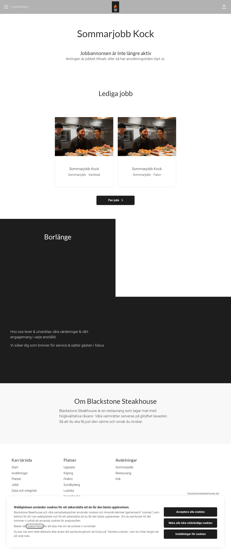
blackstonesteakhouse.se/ (203, 493)
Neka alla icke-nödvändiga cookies (190, 523)
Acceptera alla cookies (190, 512)
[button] (224, 7)
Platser (16, 479)
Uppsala (69, 467)
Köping (68, 473)
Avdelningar (20, 473)
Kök (118, 479)
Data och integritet (24, 490)
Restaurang (123, 473)
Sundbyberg (72, 485)
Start (15, 467)
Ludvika (69, 490)
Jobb (15, 485)
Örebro (68, 479)
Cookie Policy (34, 526)
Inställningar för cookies (190, 534)
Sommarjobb (124, 467)
